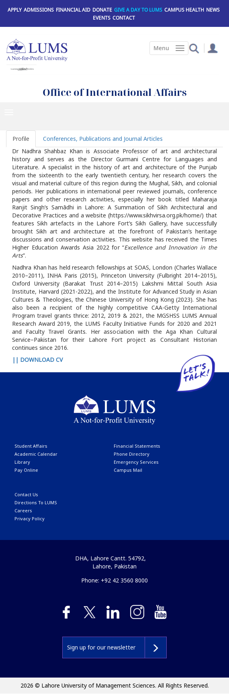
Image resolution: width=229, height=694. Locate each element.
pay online (26, 470)
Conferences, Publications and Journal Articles (103, 138)
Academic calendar (35, 454)
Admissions (39, 9)
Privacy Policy (29, 518)
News (213, 9)
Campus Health (184, 9)
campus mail (128, 470)
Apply (15, 9)
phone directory (131, 454)
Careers (23, 510)
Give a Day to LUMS (138, 9)
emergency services (136, 462)
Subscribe (156, 647)
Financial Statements (137, 446)
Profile (20, 138)
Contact (123, 17)
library (22, 462)
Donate (102, 9)
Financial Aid (73, 9)
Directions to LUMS (35, 502)
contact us (26, 494)
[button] (194, 48)
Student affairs (30, 446)
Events (101, 17)
